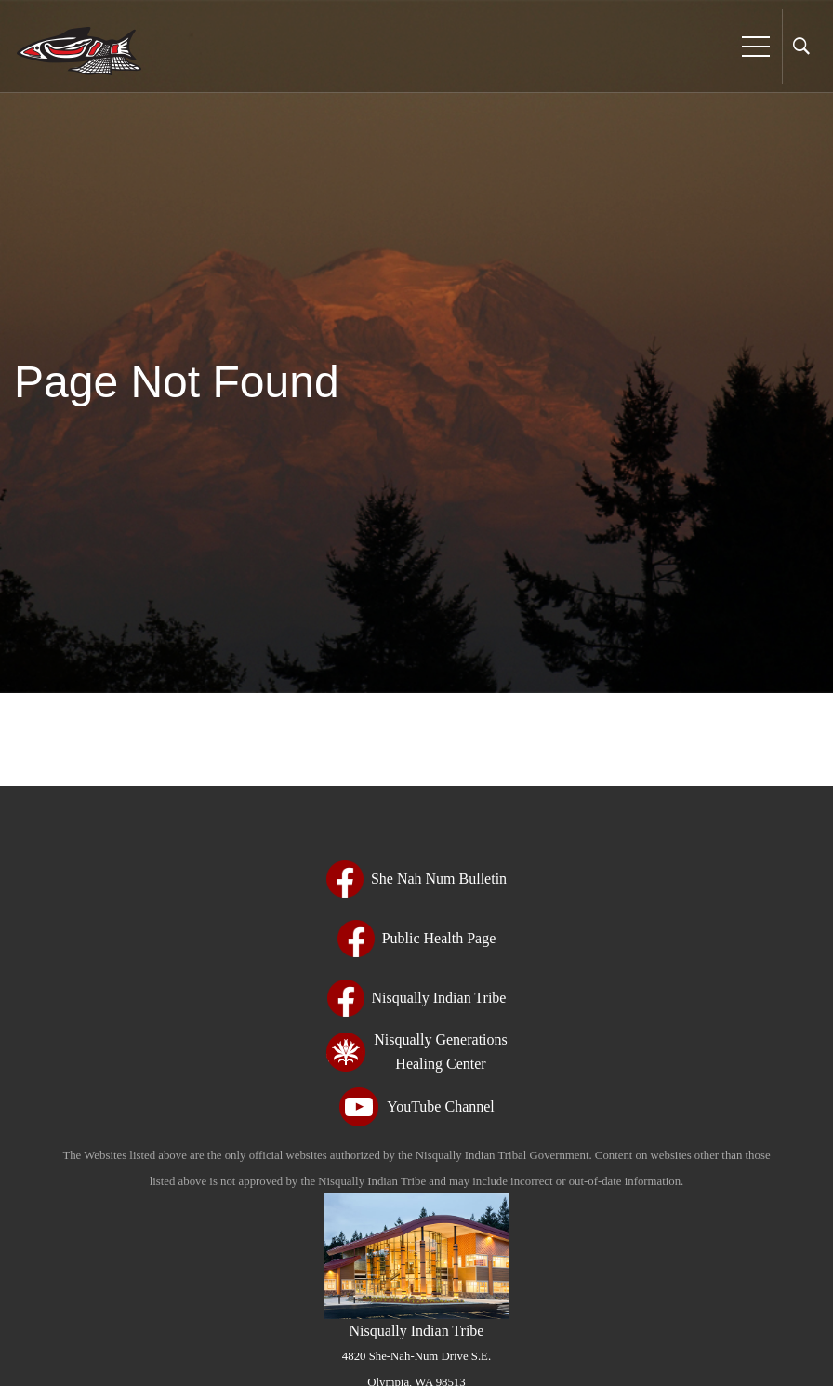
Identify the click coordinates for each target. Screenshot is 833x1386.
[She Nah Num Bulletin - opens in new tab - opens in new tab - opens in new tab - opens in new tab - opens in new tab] (416, 879)
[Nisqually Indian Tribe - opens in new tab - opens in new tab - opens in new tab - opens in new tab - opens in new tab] (417, 998)
